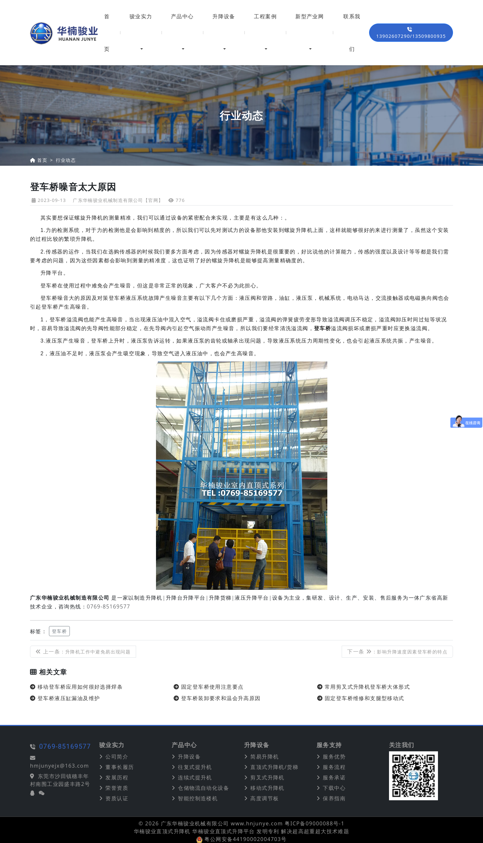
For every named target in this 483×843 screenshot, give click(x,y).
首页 (107, 33)
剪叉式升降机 (267, 777)
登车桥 (59, 631)
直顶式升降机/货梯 (274, 767)
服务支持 (329, 745)
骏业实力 (141, 16)
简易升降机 (264, 756)
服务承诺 (334, 777)
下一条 (397, 651)
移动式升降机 (267, 787)
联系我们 (351, 33)
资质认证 (116, 798)
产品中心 (182, 16)
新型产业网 (309, 16)
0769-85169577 (39, 746)
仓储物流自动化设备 (203, 787)
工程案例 (265, 16)
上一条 (83, 651)
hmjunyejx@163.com (33, 765)
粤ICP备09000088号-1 (314, 823)
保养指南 (334, 798)
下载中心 (334, 787)
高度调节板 (264, 798)
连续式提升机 (195, 777)
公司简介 (116, 756)
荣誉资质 (116, 787)
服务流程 (334, 767)
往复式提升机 (195, 767)
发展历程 (116, 777)
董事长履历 (119, 767)
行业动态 (66, 160)
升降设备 (223, 16)
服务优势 (334, 756)
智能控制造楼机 (198, 798)
